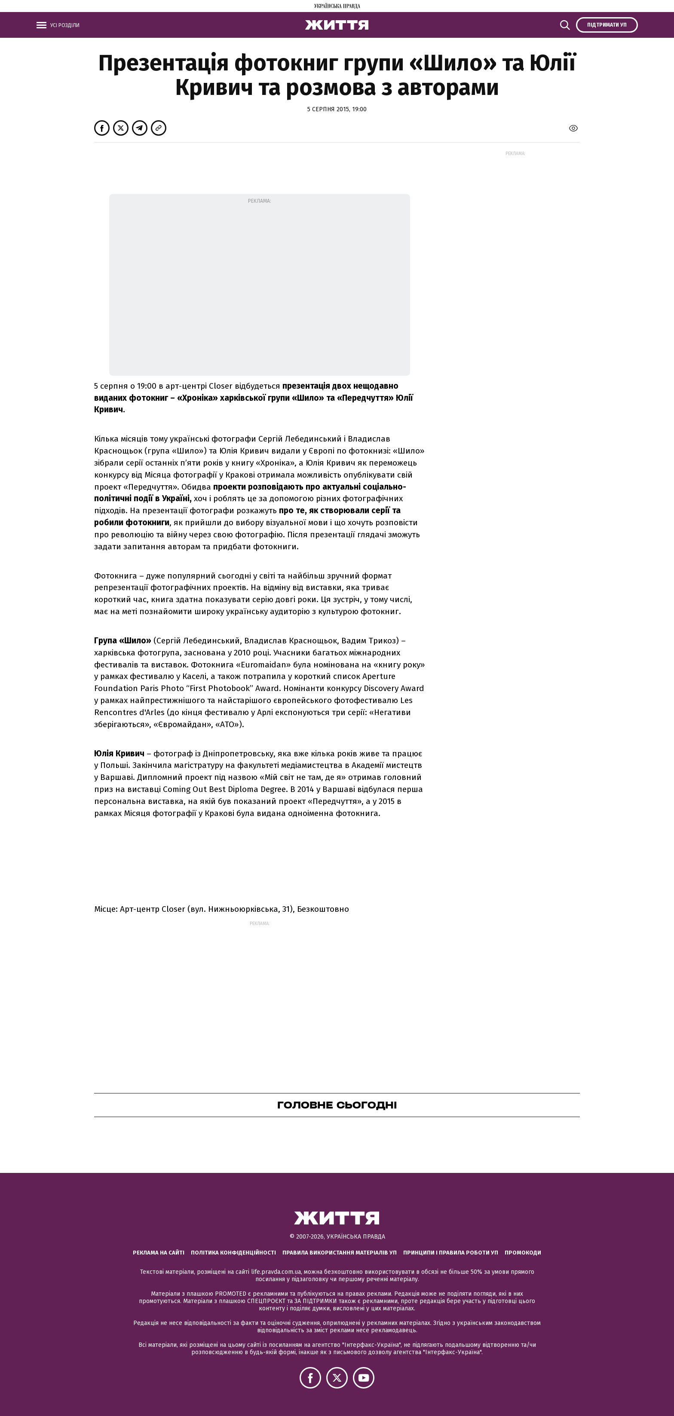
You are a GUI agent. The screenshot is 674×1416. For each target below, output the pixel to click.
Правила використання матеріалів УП (339, 1252)
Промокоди (523, 1252)
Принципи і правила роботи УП (450, 1252)
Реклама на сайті (158, 1252)
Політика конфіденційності (233, 1252)
